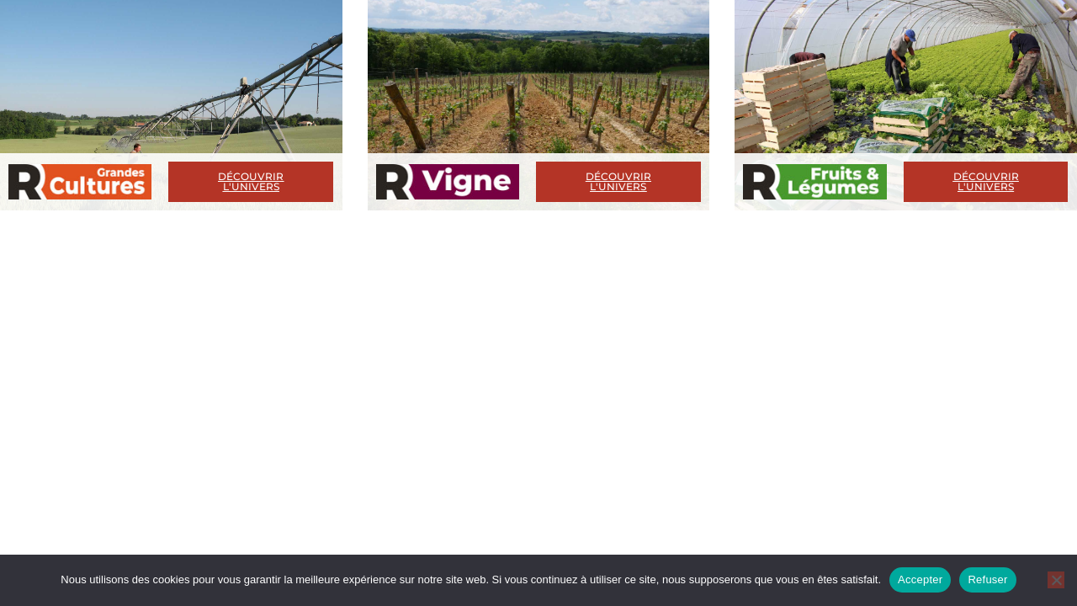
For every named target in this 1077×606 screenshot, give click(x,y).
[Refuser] (1056, 579)
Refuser (987, 579)
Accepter (920, 579)
